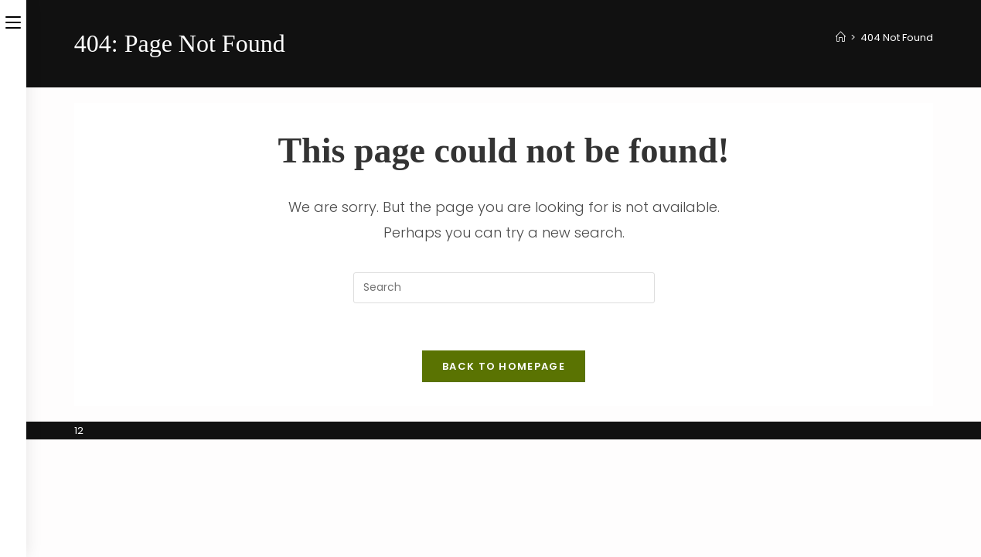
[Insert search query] (504, 287)
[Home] (841, 37)
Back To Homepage (503, 366)
